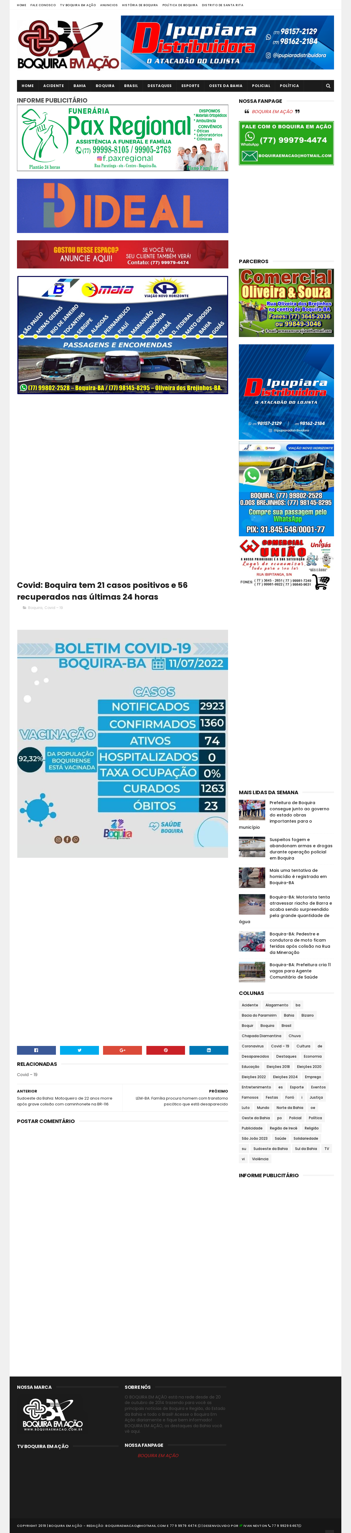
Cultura (303, 1046)
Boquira (105, 85)
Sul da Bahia (306, 1148)
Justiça (316, 1097)
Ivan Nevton (255, 1525)
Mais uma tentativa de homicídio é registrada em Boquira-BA (298, 876)
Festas (272, 1097)
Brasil (131, 85)
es (280, 1087)
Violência (260, 1158)
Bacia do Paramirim (259, 1015)
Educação (250, 1066)
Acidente (53, 85)
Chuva (295, 1035)
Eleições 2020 (309, 1066)
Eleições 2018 (278, 1066)
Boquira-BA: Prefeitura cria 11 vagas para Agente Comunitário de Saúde (300, 971)
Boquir (247, 1025)
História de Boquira (140, 5)
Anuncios (109, 5)
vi (243, 1158)
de (320, 1046)
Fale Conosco (43, 5)
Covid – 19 (53, 607)
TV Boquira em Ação (78, 5)
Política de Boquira (180, 5)
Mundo (263, 1107)
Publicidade (252, 1128)
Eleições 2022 (254, 1076)
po (279, 1117)
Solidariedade (306, 1138)
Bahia (79, 85)
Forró (289, 1097)
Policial (261, 85)
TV (326, 1148)
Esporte (191, 85)
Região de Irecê (283, 1128)
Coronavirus (253, 1046)
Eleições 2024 (285, 1076)
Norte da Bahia (290, 1107)
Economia (313, 1056)
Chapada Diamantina (261, 1035)
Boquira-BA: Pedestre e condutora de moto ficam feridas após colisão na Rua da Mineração (300, 943)
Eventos (318, 1087)
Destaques (160, 85)
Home (21, 5)
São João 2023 (255, 1138)
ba (298, 1005)
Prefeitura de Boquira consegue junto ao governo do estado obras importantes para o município (284, 815)
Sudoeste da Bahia (271, 1148)
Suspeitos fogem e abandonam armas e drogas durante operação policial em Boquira (301, 849)
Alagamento (277, 1005)
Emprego (313, 1076)
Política (289, 85)
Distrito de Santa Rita (222, 5)
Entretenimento (256, 1087)
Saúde (280, 1138)
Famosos (250, 1097)
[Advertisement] (122, 442)
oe (313, 1107)
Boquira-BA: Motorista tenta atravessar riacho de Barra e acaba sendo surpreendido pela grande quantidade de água (285, 909)
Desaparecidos (255, 1056)
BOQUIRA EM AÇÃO (272, 111)
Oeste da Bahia (225, 85)
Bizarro (308, 1015)
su (244, 1148)
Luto (246, 1107)
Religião (312, 1128)
